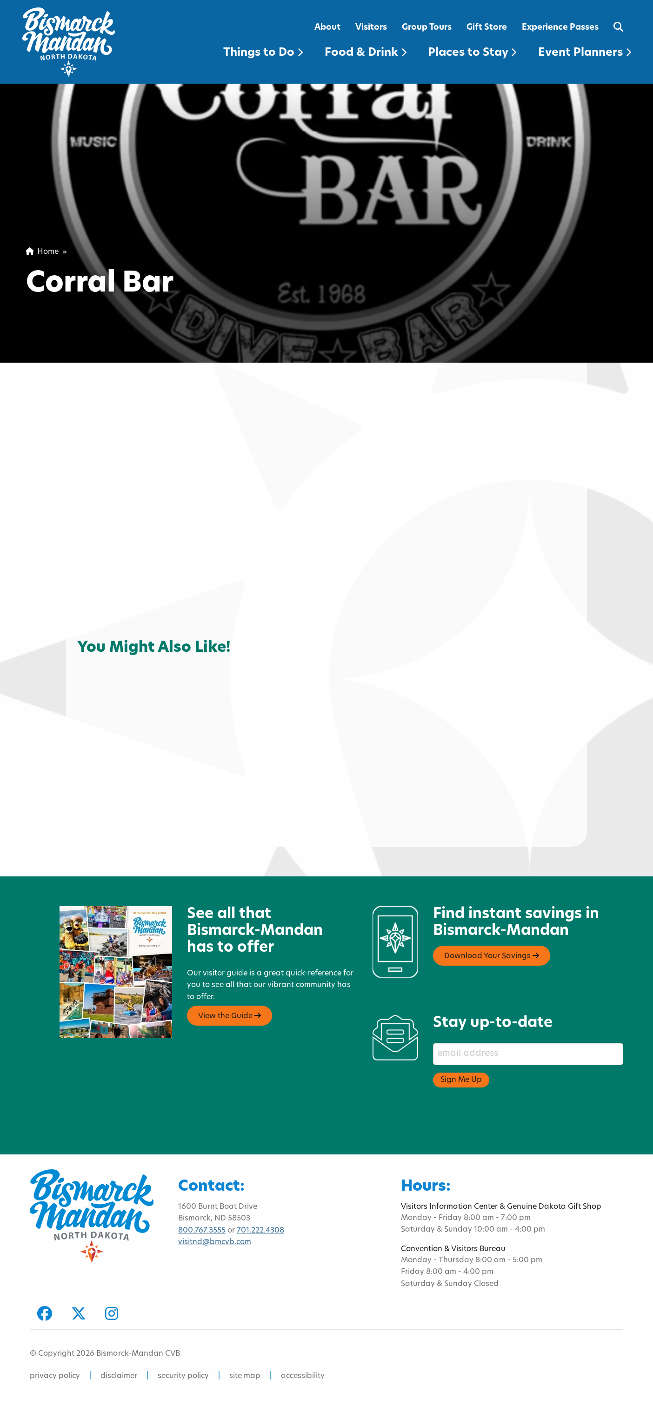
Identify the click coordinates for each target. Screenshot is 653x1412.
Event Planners (584, 53)
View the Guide (229, 1016)
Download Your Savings (491, 956)
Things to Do (263, 53)
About (327, 28)
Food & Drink (365, 53)
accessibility (303, 1376)
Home (42, 252)
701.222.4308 (260, 1230)
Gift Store (486, 28)
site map (244, 1376)
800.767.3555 (202, 1230)
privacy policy (55, 1376)
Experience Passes (560, 28)
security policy (183, 1376)
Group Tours (427, 28)
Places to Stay (472, 53)
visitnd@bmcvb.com (214, 1242)
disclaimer (118, 1376)
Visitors (371, 28)
